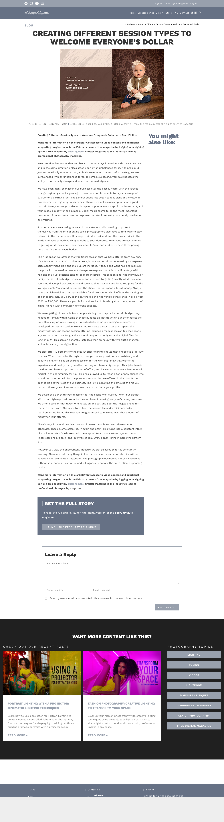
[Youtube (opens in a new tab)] (37, 3)
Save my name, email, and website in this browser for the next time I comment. (97, 602)
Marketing (133, 124)
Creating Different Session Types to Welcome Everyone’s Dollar (169, 24)
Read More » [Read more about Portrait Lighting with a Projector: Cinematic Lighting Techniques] (18, 739)
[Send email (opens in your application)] (43, 3)
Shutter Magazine (154, 124)
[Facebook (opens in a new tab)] (26, 3)
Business (119, 124)
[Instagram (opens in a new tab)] (31, 3)
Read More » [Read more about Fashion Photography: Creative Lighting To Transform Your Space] (98, 739)
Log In (193, 3)
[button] (194, 689)
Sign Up (159, 3)
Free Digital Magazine (177, 3)
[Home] (122, 24)
